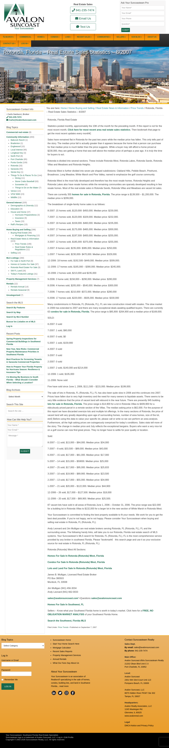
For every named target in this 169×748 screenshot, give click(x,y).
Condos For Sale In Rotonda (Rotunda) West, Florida (76, 562)
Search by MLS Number (17, 317)
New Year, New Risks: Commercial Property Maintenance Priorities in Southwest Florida (22, 352)
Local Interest (17, 150)
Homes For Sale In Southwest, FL (66, 604)
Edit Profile (68, 737)
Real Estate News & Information (25, 239)
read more (64, 686)
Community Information (17, 137)
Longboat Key (17, 153)
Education (15, 209)
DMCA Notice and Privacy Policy (139, 725)
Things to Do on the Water (26, 187)
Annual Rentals (59, 659)
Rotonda (14, 165)
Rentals (10, 284)
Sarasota (15, 169)
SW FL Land (16, 271)
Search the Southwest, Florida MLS (67, 620)
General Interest (14, 202)
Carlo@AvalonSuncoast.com (21, 120)
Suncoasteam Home (62, 640)
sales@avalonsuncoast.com (63, 598)
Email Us (83, 18)
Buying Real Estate (19, 233)
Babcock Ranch (18, 140)
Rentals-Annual (17, 287)
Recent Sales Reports (62, 651)
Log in (59, 737)
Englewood (15, 146)
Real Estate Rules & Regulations (24, 248)
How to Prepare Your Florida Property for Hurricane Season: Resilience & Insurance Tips (24, 369)
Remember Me (11, 679)
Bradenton (15, 143)
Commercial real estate (17, 132)
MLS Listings (12, 258)
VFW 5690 (15, 194)
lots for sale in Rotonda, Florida (65, 404)
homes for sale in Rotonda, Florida (91, 194)
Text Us (83, 26)
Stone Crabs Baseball (24, 181)
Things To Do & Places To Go (24, 175)
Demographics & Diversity (22, 205)
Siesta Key (15, 172)
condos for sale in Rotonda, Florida (70, 311)
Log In (9, 326)
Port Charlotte (17, 159)
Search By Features (15, 307)
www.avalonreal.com (134, 716)
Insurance (19, 218)
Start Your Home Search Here (66, 644)
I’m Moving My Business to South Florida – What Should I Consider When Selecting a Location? (22, 380)
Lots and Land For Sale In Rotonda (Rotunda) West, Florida (80, 568)
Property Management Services (21, 279)
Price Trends (63, 627)
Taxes (17, 221)
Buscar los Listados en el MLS (20, 321)
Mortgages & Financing (25, 235)
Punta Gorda (16, 162)
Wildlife (14, 197)
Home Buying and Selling (18, 229)
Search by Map (13, 312)
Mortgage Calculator (62, 648)
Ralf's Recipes (17, 224)
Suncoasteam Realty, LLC (37, 740)
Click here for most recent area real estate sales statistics (99, 130)
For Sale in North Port (20, 261)
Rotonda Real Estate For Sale (24, 267)
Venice (14, 191)
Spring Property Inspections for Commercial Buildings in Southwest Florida (23, 341)
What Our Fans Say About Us (66, 663)
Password (5, 670)
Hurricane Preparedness (26, 215)
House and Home (18, 212)
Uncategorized (13, 295)
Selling (14, 253)
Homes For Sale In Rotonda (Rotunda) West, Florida (76, 556)
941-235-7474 (83, 10)
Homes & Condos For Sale (23, 264)
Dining (18, 178)
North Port (15, 156)
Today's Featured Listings (22, 274)
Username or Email (10, 660)
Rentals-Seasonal (18, 290)
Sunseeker (19, 184)
